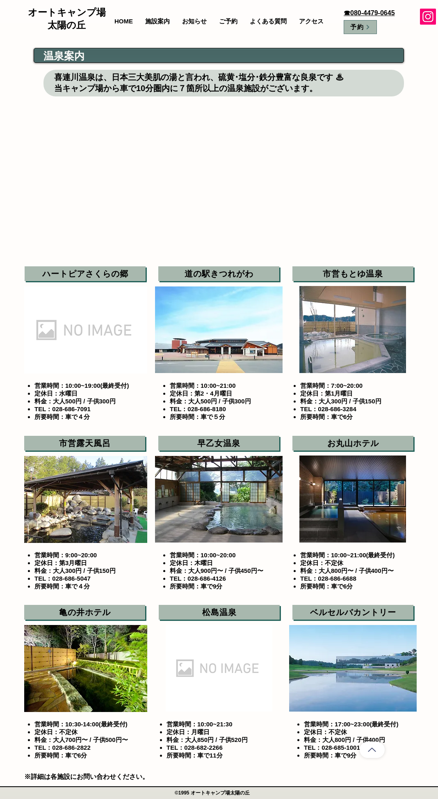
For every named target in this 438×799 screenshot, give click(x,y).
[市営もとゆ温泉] (352, 273)
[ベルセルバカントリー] (352, 612)
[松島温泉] (219, 612)
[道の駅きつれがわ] (218, 273)
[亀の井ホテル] (84, 612)
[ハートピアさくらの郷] (85, 273)
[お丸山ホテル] (352, 443)
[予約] (360, 27)
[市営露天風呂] (84, 443)
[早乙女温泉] (218, 443)
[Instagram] (428, 17)
